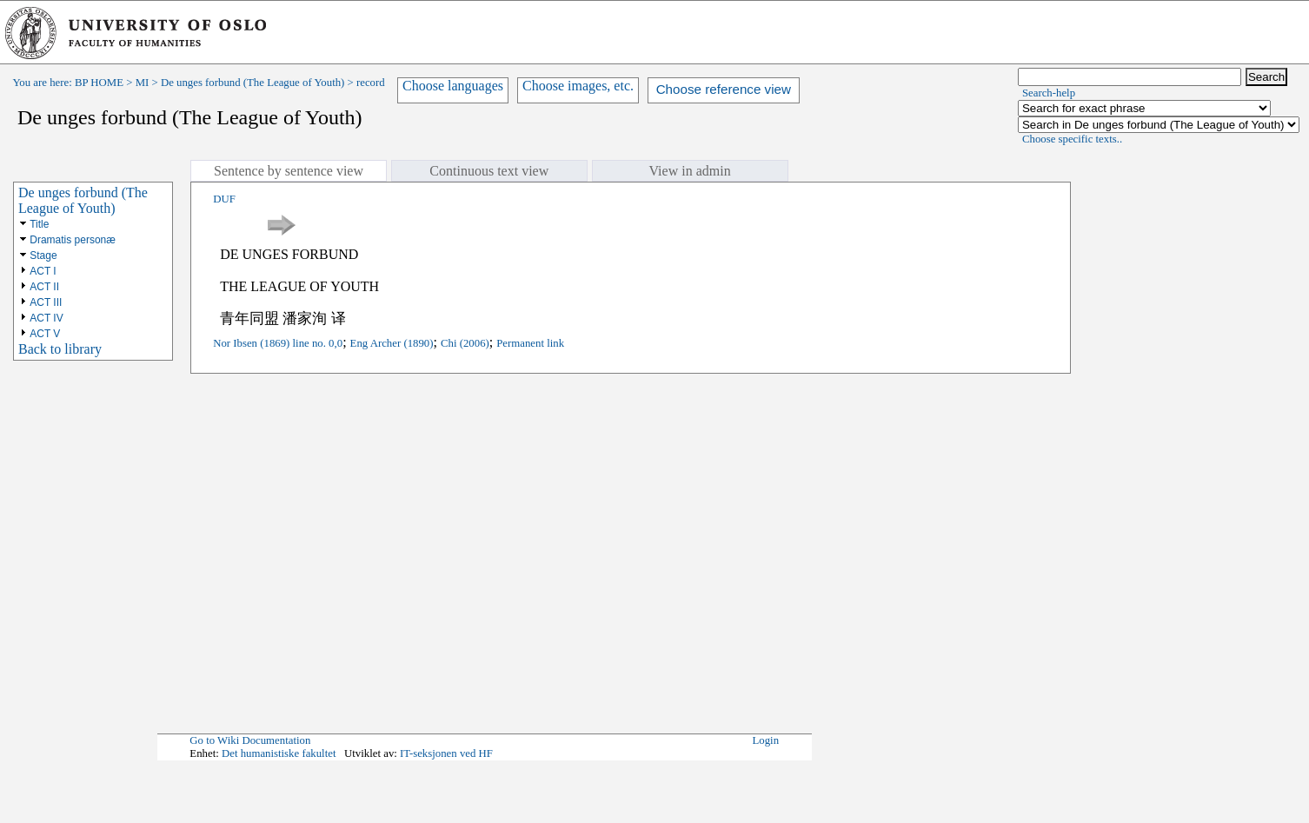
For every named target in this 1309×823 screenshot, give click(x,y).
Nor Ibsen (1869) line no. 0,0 (277, 343)
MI (143, 82)
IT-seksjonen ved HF (446, 753)
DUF (224, 199)
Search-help (1048, 93)
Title (39, 224)
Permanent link (530, 343)
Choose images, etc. (578, 85)
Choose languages (452, 85)
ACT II (44, 287)
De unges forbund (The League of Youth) (252, 82)
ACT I (43, 271)
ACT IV (46, 318)
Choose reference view (723, 89)
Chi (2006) (465, 343)
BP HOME (99, 82)
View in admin (690, 170)
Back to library (60, 349)
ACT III (46, 302)
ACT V (45, 334)
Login (766, 740)
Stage (43, 255)
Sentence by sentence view (288, 170)
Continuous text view (488, 170)
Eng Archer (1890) (392, 343)
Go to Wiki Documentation (249, 740)
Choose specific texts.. (1072, 139)
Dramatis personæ (73, 240)
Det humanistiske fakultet (279, 753)
